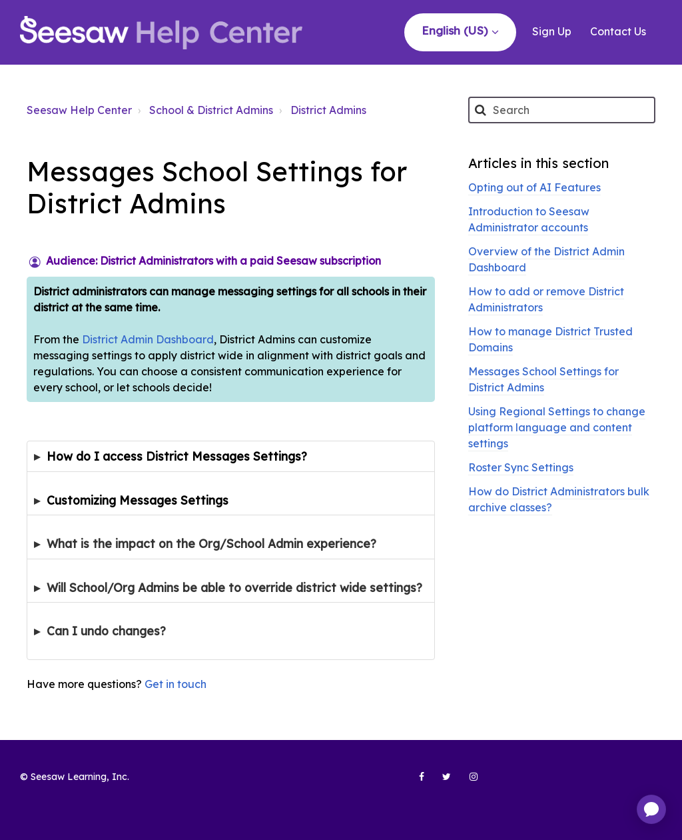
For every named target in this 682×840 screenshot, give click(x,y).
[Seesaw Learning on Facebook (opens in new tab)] (414, 782)
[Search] (561, 110)
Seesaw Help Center (79, 110)
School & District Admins (211, 110)
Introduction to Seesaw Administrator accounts (528, 219)
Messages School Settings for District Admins (543, 379)
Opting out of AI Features (534, 187)
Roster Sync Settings (520, 467)
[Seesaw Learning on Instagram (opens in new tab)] (468, 782)
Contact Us (618, 31)
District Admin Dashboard (148, 339)
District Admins (328, 110)
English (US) (456, 30)
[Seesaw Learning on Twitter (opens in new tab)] (441, 782)
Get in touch (175, 684)
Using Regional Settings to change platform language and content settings (556, 427)
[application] (651, 809)
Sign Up (551, 31)
